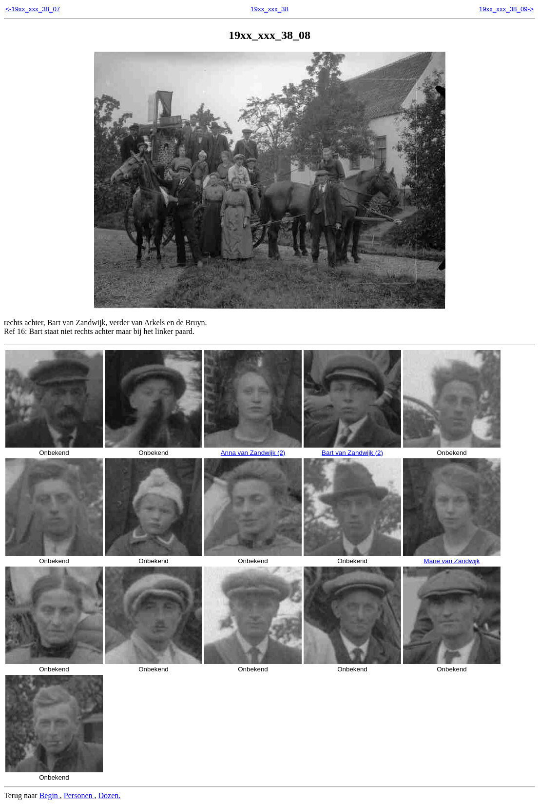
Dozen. (109, 795)
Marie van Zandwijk (451, 557)
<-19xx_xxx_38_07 (32, 9)
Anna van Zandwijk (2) (253, 449)
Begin (49, 795)
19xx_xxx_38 (269, 9)
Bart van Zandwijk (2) (352, 449)
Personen (79, 795)
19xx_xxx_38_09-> (506, 9)
